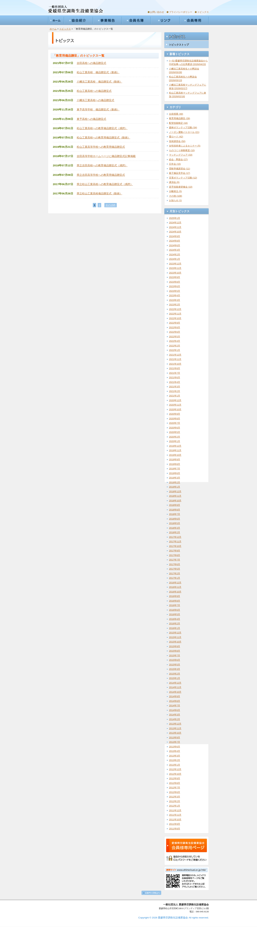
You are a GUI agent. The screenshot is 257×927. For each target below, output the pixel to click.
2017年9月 (174, 550)
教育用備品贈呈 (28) (179, 118)
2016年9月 (174, 596)
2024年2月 (174, 254)
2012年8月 (174, 783)
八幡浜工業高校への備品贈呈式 (95, 100)
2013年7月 (174, 742)
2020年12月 (175, 400)
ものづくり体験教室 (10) (182, 150)
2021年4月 (174, 382)
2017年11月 (175, 541)
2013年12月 (175, 723)
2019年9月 (174, 459)
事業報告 (107, 20)
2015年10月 (175, 641)
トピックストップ (179, 44)
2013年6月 (174, 746)
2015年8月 (174, 651)
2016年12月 (175, 582)
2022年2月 (174, 345)
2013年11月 (175, 728)
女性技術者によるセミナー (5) (184, 145)
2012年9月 (174, 778)
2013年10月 (175, 733)
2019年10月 (175, 455)
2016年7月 (174, 605)
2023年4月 (174, 295)
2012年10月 (175, 774)
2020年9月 (174, 414)
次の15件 (110, 205)
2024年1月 (174, 259)
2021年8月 (174, 368)
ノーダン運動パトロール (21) (184, 132)
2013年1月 (174, 765)
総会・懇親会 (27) (178, 159)
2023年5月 (174, 291)
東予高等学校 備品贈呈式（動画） (98, 109)
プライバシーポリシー (180, 12)
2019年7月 (174, 468)
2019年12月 (175, 446)
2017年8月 (174, 555)
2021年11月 (175, 359)
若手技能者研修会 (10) (180, 186)
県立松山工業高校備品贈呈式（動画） (99, 193)
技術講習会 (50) (177, 141)
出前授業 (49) (176, 114)
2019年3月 (174, 477)
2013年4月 (174, 751)
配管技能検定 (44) (178, 123)
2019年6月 (174, 473)
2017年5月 (174, 568)
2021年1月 (174, 395)
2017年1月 (174, 578)
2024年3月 (174, 250)
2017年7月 (174, 559)
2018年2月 (174, 532)
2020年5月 (174, 432)
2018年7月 (174, 514)
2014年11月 (175, 687)
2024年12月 (175, 222)
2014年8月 (174, 701)
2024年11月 (175, 227)
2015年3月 (174, 669)
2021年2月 (174, 391)
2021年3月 (174, 386)
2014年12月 (175, 682)
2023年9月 (174, 277)
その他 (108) (175, 196)
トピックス (203, 12)
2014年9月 (174, 696)
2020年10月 (175, 409)
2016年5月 (174, 614)
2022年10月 (175, 318)
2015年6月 (174, 660)
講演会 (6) (174, 182)
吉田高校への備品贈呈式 (91, 63)
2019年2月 (174, 482)
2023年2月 (174, 304)
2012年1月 (174, 805)
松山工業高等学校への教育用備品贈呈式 (101, 146)
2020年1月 (174, 441)
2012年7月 (174, 787)
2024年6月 (174, 245)
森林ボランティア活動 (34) (183, 127)
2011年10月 (175, 819)
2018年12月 (175, 491)
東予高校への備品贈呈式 (91, 118)
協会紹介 (78, 20)
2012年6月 (174, 792)
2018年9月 (174, 505)
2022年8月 (174, 327)
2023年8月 (174, 282)
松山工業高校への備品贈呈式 (94, 90)
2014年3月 (174, 714)
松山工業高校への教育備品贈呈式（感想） (102, 128)
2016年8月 (174, 600)
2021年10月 (175, 364)
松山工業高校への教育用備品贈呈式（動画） (103, 137)
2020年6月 (174, 427)
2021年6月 (174, 377)
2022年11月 (175, 313)
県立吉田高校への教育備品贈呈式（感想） (102, 165)
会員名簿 (136, 20)
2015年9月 (174, 646)
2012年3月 (174, 796)
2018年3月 (174, 528)
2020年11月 (175, 404)
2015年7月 (174, 655)
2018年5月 (174, 523)
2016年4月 (174, 619)
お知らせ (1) (175, 200)
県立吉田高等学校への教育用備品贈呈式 (101, 174)
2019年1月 (174, 486)
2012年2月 (174, 801)
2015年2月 (174, 673)
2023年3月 (174, 300)
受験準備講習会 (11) (179, 168)
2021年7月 (174, 373)
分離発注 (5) (175, 191)
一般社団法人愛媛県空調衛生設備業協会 (75, 9)
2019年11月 (175, 450)
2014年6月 (174, 710)
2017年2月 (174, 573)
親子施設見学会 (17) (179, 173)
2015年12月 (175, 632)
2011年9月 (174, 824)
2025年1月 (174, 218)
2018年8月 (174, 509)
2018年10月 (175, 500)
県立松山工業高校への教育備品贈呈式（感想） (105, 184)
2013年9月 (174, 737)
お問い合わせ (157, 12)
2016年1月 (174, 628)
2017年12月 (175, 537)
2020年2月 (174, 436)
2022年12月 (175, 309)
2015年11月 (175, 637)
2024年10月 (175, 231)
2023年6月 (174, 286)
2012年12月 (175, 769)
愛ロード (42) (176, 136)
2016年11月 (175, 587)
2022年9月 (174, 322)
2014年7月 (174, 705)
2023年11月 (175, 268)
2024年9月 (174, 236)
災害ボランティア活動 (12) (183, 177)
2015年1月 (174, 678)
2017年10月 (175, 546)
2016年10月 (175, 591)
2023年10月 (175, 272)
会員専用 (194, 20)
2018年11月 (175, 496)
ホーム (56, 20)
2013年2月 (174, 760)
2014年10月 (175, 692)
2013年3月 (174, 755)
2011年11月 (175, 815)
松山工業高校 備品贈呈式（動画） (98, 72)
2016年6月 (174, 610)
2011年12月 (175, 810)
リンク (165, 20)
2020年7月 (174, 423)
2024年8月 (174, 240)
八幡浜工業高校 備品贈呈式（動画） (99, 81)
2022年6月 (174, 332)
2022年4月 (174, 341)
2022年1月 (174, 350)
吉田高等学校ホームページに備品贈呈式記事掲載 (106, 156)
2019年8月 (174, 464)
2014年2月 (174, 719)
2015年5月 (174, 664)
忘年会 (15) (175, 164)
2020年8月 (174, 418)
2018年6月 (174, 518)
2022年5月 (174, 336)
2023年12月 (175, 263)
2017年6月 (174, 564)
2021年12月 (175, 354)
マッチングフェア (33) (180, 154)
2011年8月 (174, 828)
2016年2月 (174, 623)
